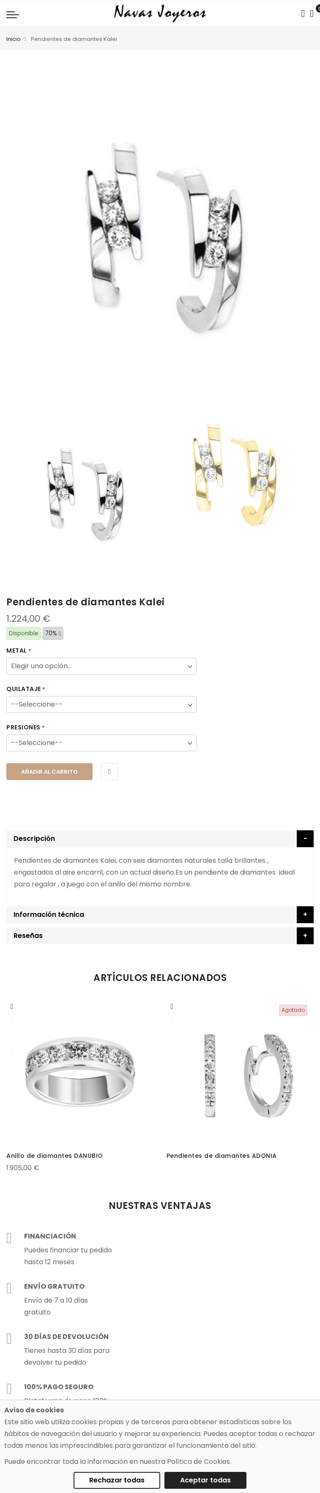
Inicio (13, 39)
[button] (12, 1006)
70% (53, 633)
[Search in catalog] (303, 13)
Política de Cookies (198, 1461)
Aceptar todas (205, 1480)
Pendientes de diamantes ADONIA (222, 1156)
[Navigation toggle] (12, 14)
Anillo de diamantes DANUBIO (54, 1156)
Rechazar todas (117, 1480)
